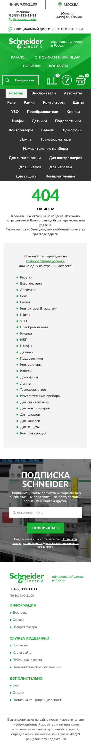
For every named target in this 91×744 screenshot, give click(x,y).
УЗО (15, 112)
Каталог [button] (18, 57)
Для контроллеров (65, 158)
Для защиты (26, 176)
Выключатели (44, 93)
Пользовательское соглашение (37, 667)
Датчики (39, 121)
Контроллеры (21, 130)
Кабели (47, 130)
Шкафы (17, 121)
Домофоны (72, 130)
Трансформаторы (56, 139)
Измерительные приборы (45, 149)
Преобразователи (42, 112)
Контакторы (54, 102)
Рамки (29, 102)
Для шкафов (30, 167)
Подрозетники (68, 121)
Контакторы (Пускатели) (39, 309)
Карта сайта (22, 653)
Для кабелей (61, 167)
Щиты (78, 102)
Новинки (32, 66)
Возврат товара (25, 627)
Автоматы (73, 93)
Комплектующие (60, 176)
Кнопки (73, 112)
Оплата (18, 620)
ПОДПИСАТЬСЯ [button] (45, 528)
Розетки (16, 93)
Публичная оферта (27, 660)
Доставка (20, 612)
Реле (11, 102)
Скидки (18, 693)
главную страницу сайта (45, 261)
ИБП (23, 340)
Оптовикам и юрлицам (57, 57)
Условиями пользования (62, 543)
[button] (22, 18)
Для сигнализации (25, 158)
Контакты (58, 66)
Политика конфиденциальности (38, 700)
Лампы (26, 139)
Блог (16, 685)
